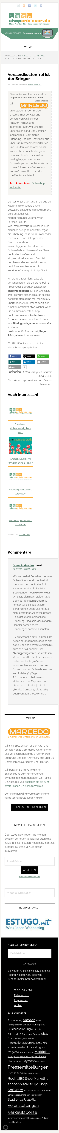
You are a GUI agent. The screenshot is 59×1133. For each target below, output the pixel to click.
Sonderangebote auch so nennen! (20, 511)
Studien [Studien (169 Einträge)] (13, 1099)
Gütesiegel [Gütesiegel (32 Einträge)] (29, 1038)
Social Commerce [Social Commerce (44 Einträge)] (42, 1090)
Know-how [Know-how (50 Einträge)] (41, 1043)
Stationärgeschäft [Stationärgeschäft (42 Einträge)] (34, 1095)
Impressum (21, 1000)
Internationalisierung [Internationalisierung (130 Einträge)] (22, 1042)
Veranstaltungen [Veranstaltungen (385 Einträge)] (23, 1105)
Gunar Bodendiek (23, 565)
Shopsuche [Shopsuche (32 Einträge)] (28, 1091)
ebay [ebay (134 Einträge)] (44, 1034)
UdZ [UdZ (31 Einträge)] (21, 1100)
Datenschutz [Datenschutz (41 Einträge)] (13, 1034)
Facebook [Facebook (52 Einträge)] (13, 1038)
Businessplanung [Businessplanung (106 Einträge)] (19, 1029)
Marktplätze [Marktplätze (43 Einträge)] (13, 1056)
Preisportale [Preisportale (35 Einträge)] (40, 1061)
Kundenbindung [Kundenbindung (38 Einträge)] (15, 1047)
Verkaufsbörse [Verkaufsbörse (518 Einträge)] (22, 1112)
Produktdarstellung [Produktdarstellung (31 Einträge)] (33, 1073)
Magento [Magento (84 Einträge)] (13, 1051)
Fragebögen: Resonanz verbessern (20, 480)
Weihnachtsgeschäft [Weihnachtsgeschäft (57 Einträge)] (18, 1118)
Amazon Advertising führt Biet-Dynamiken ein (20, 450)
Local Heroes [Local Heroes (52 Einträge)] (29, 1047)
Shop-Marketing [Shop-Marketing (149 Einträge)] (36, 1078)
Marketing (24, 535)
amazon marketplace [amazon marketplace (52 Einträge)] (34, 1024)
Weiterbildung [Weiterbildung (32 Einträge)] (35, 1118)
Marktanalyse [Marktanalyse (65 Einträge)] (27, 1052)
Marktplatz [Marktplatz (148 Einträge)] (42, 1052)
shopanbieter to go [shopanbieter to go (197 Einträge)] (23, 1084)
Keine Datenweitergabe (29, 876)
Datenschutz (21, 995)
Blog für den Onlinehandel (29, 19)
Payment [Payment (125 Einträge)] (28, 1061)
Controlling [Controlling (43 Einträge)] (36, 1029)
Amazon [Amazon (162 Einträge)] (29, 1020)
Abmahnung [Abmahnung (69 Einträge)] (15, 1020)
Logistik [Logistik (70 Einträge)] (40, 1047)
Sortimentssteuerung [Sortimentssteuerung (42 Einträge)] (17, 1095)
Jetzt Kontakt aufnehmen (29, 807)
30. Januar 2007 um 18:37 (24, 569)
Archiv (18, 1005)
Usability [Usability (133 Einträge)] (30, 1099)
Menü (31, 47)
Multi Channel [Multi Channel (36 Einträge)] (26, 1057)
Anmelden (29, 870)
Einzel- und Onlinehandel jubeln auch (20, 417)
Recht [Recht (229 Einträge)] (13, 1078)
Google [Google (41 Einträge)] (21, 1038)
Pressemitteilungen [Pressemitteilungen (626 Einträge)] (28, 1067)
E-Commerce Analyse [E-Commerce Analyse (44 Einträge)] (30, 1034)
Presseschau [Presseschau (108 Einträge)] (16, 1073)
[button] (14, 356)
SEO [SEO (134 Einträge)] (21, 1078)
